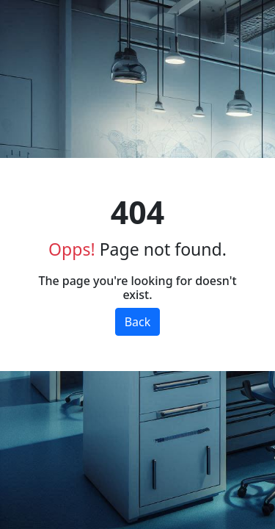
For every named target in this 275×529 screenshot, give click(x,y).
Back (138, 322)
